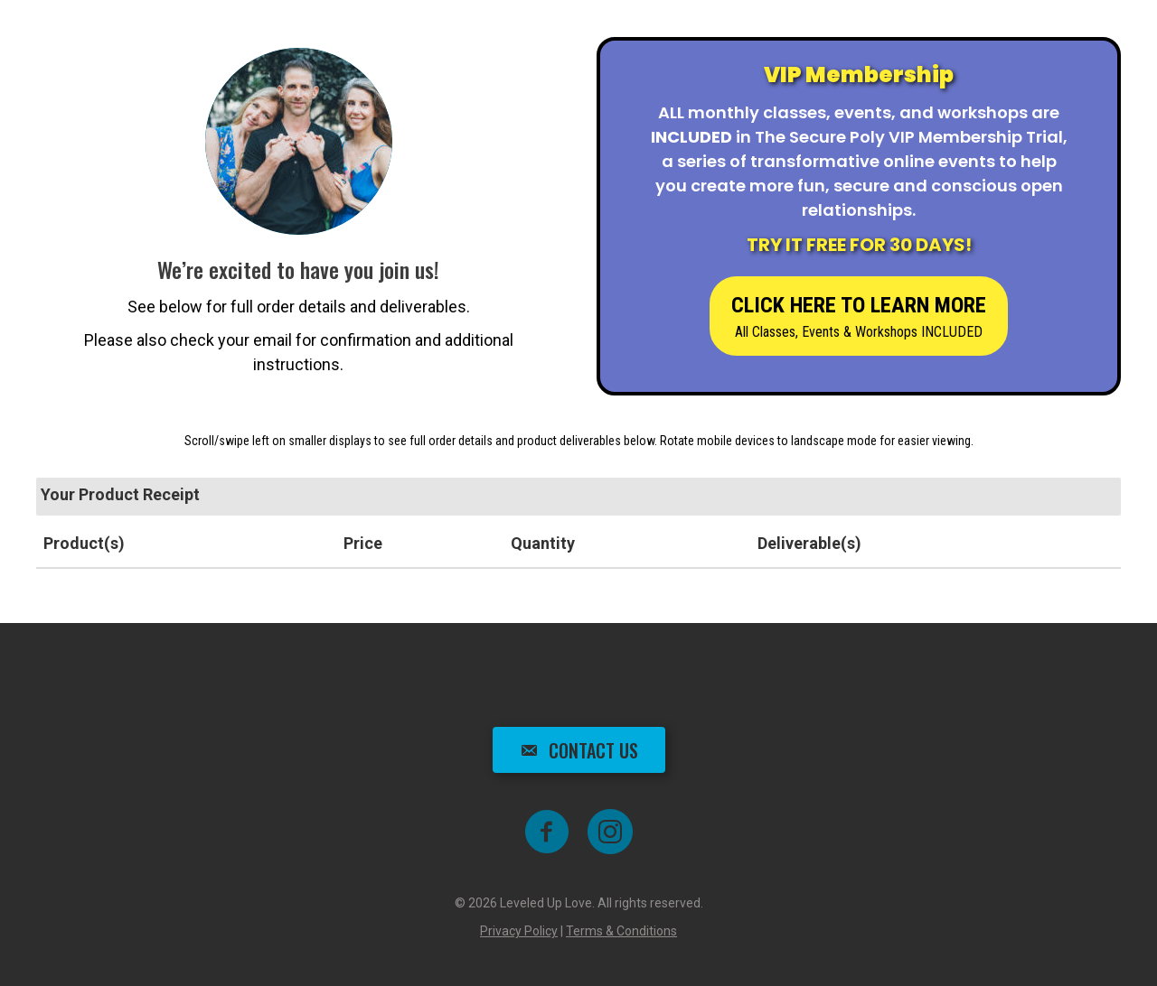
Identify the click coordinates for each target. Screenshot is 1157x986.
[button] (859, 316)
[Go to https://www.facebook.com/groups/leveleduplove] (546, 833)
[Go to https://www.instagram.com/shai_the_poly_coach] (610, 833)
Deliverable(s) (809, 543)
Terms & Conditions (621, 931)
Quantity (543, 543)
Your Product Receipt (120, 494)
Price (362, 543)
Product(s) (84, 543)
